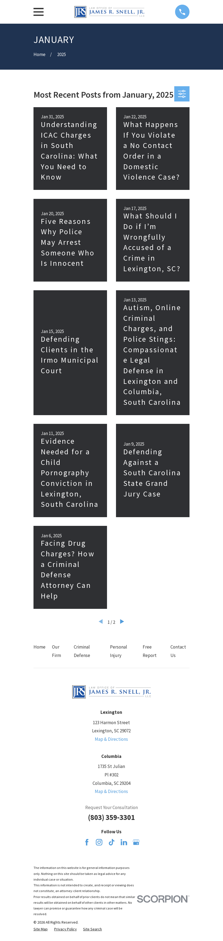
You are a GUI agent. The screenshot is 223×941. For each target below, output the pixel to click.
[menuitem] (40, 929)
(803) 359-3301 (111, 817)
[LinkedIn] (124, 842)
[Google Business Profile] (136, 842)
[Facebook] (87, 842)
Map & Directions (111, 739)
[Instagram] (99, 842)
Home (39, 647)
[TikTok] (111, 842)
